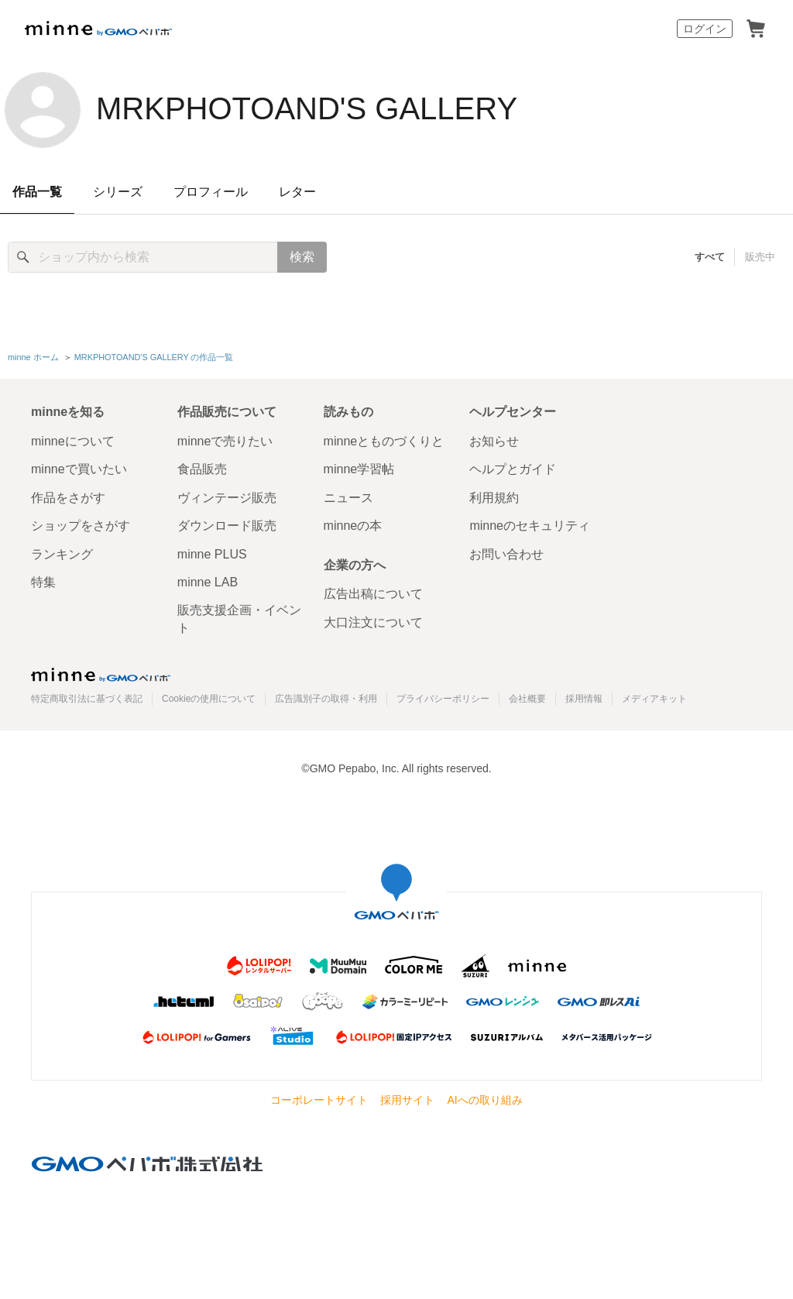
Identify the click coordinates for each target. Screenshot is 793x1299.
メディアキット (654, 698)
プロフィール (210, 191)
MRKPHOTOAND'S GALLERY (306, 108)
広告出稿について (373, 593)
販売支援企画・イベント (239, 618)
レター (297, 191)
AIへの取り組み (484, 1100)
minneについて (73, 441)
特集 (43, 582)
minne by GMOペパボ (98, 28)
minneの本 (353, 525)
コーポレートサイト (319, 1100)
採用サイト (407, 1100)
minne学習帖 (359, 469)
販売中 (760, 257)
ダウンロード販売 (226, 525)
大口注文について (373, 622)
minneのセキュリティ (529, 525)
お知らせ (494, 441)
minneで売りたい (225, 441)
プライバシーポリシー (442, 698)
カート (755, 28)
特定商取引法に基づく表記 (86, 698)
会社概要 (527, 698)
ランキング (62, 554)
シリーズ (117, 191)
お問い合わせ (506, 554)
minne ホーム (33, 357)
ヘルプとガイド (512, 469)
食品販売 (202, 469)
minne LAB (207, 582)
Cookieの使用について (209, 698)
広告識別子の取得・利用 (326, 698)
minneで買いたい (79, 469)
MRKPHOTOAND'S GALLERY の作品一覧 (154, 357)
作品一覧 (37, 191)
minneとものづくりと (384, 441)
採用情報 (583, 698)
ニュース (348, 497)
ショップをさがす (80, 525)
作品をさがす (68, 497)
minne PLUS (212, 554)
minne (100, 675)
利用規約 (494, 497)
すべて (710, 257)
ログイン (704, 28)
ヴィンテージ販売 (226, 497)
